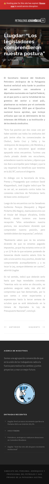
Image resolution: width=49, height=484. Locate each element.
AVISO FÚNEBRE (14, 431)
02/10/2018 (13, 60)
